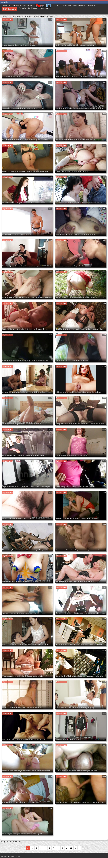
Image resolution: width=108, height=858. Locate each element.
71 (75, 848)
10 (67, 848)
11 (71, 848)
